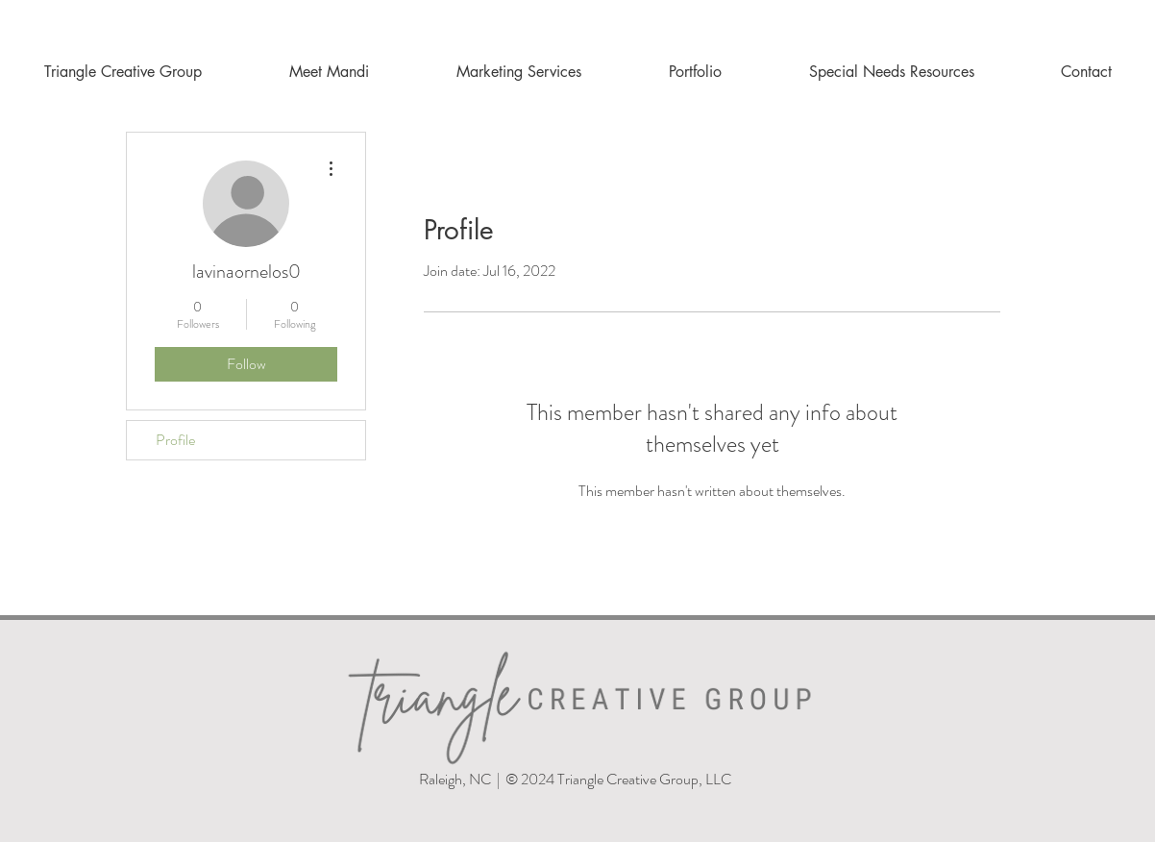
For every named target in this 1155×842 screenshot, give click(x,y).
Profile (175, 440)
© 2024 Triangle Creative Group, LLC (619, 779)
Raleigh (439, 779)
